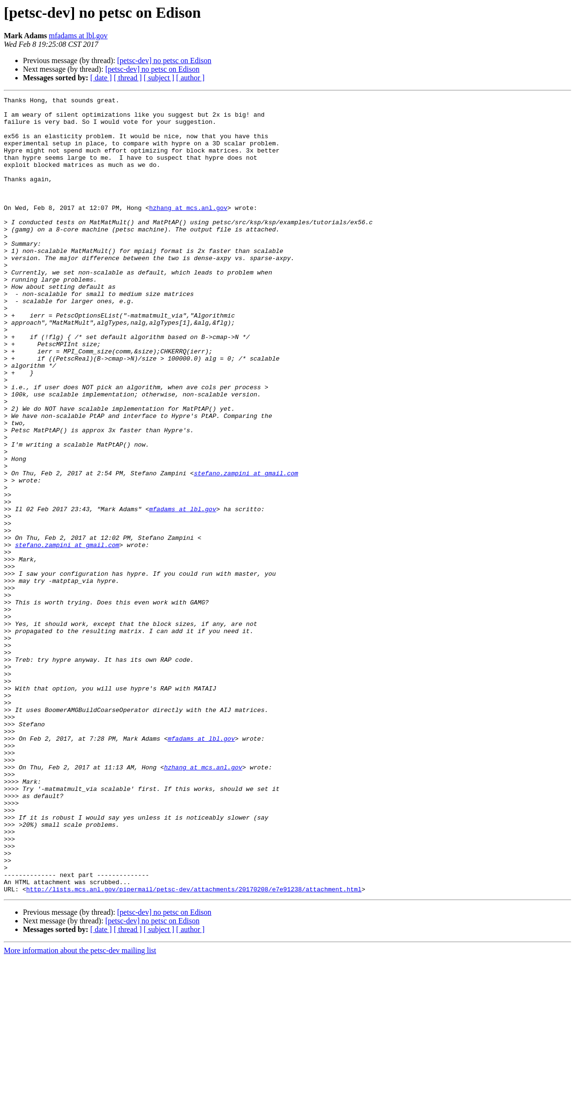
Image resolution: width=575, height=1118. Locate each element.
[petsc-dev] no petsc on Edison (164, 60)
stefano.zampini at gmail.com (246, 549)
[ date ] (101, 78)
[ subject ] (159, 78)
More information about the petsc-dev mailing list (80, 1110)
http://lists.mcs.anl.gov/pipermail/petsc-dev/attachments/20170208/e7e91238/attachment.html (194, 1048)
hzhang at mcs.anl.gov (188, 230)
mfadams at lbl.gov (78, 36)
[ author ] (190, 78)
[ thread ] (128, 78)
